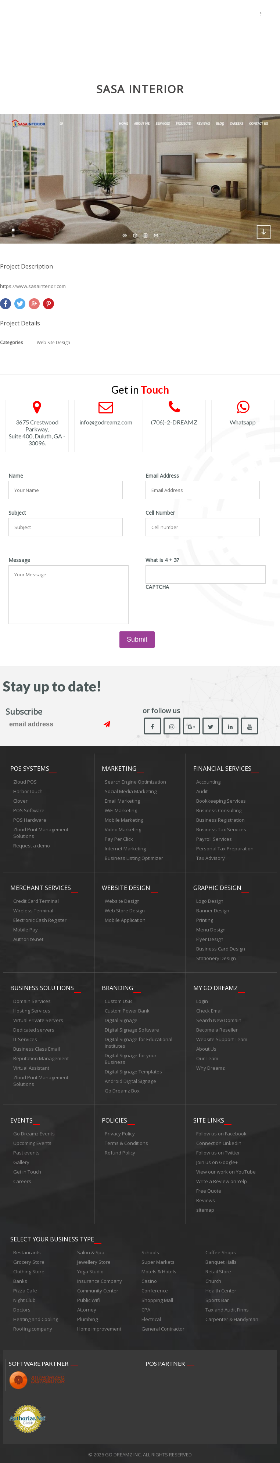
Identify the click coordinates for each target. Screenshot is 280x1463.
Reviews (205, 1198)
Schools (150, 1250)
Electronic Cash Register (40, 919)
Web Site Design (53, 342)
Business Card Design (220, 948)
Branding (117, 987)
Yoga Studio (90, 1269)
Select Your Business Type (52, 1237)
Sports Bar (217, 1298)
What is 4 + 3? (162, 560)
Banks (20, 1279)
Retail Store (218, 1269)
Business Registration (220, 820)
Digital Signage (121, 1019)
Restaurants (27, 1250)
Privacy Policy (120, 1131)
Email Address (162, 476)
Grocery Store (28, 1259)
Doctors (21, 1307)
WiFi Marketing (121, 810)
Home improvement (99, 1326)
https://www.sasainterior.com (33, 286)
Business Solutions (42, 987)
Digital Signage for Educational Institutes (138, 1041)
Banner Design (212, 910)
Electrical (151, 1317)
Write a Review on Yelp (221, 1179)
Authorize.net (28, 938)
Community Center (97, 1288)
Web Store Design (125, 910)
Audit (202, 791)
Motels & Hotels (158, 1269)
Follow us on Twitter (218, 1151)
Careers (22, 1179)
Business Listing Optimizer (134, 858)
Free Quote (208, 1189)
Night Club (24, 1298)
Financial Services (222, 769)
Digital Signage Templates (133, 1070)
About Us (206, 1047)
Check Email (209, 1009)
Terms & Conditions (126, 1141)
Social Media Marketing (131, 791)
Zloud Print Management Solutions (40, 833)
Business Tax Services (221, 830)
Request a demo (31, 846)
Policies (114, 1118)
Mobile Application (125, 919)
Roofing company (32, 1326)
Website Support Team (221, 1038)
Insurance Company (99, 1279)
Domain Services (32, 1000)
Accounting (208, 782)
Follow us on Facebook (221, 1131)
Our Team (207, 1057)
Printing (204, 919)
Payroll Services (214, 839)
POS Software (28, 810)
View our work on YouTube (226, 1170)
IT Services (25, 1038)
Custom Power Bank (127, 1009)
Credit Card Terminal (36, 900)
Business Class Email (36, 1047)
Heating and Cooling (35, 1317)
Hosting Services (31, 1009)
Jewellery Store (94, 1259)
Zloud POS (25, 782)
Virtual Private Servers (38, 1019)
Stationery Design (216, 958)
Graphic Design (217, 887)
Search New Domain (218, 1019)
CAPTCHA (157, 587)
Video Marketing (123, 830)
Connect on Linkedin (218, 1141)
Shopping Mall (157, 1298)
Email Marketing (122, 801)
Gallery (21, 1160)
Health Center (220, 1288)
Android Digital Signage (130, 1080)
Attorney (86, 1307)
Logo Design (209, 900)
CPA (145, 1307)
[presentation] (201, 606)
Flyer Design (209, 938)
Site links (208, 1118)
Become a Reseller (217, 1028)
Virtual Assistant (31, 1066)
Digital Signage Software (132, 1028)
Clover (20, 801)
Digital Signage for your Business (131, 1057)
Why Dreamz (210, 1066)
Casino (149, 1279)
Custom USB (118, 1000)
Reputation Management (41, 1057)
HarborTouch (28, 791)
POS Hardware (29, 820)
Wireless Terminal (33, 910)
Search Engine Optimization (135, 782)
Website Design (126, 887)
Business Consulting (218, 810)
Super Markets (158, 1259)
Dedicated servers (33, 1028)
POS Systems (29, 769)
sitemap (205, 1208)
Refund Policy (120, 1151)
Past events (26, 1151)
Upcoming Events (32, 1141)
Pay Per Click (119, 839)
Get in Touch (27, 1170)
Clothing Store (28, 1269)
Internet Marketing (125, 849)
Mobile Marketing (124, 820)
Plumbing (87, 1317)
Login (202, 1000)
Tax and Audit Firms (227, 1307)
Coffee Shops (220, 1250)
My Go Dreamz (215, 987)
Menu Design (211, 929)
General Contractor (162, 1326)
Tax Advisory (210, 858)
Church (213, 1279)
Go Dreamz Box (122, 1089)
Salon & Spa (90, 1250)
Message (19, 560)
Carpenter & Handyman (231, 1317)
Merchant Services (40, 887)
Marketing (119, 769)
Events (21, 1118)
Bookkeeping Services (221, 801)
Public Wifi (88, 1298)
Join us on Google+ (217, 1160)
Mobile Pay (25, 929)
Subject (17, 513)
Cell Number (160, 513)
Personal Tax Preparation (225, 849)
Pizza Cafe (25, 1288)
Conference (154, 1288)
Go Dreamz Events (34, 1131)
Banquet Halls (221, 1259)
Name (15, 476)
